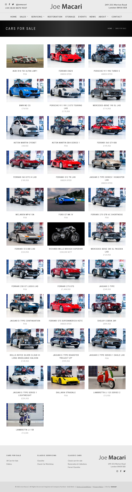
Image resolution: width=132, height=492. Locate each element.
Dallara (9, 464)
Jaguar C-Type (107, 286)
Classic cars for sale (75, 461)
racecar (114, 487)
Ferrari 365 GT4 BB (107, 143)
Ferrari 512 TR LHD (66, 177)
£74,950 (25, 109)
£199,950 (107, 146)
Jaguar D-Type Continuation (25, 321)
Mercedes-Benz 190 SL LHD (107, 105)
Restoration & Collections (77, 464)
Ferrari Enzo (66, 71)
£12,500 (25, 433)
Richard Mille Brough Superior (66, 249)
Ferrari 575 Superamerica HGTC (66, 321)
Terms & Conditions (84, 487)
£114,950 (107, 109)
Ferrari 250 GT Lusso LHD (25, 286)
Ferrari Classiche (74, 467)
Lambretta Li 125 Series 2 (106, 392)
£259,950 (25, 398)
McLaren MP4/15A (25, 214)
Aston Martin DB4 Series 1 (66, 143)
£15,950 (107, 396)
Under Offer (66, 74)
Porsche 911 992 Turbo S (107, 71)
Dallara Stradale (66, 392)
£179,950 (66, 111)
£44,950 (25, 146)
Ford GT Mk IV (66, 214)
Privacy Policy (98, 487)
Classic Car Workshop (45, 464)
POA (25, 74)
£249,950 (107, 289)
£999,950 (66, 361)
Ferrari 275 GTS (66, 286)
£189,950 (25, 180)
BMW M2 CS (25, 105)
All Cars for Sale (12, 461)
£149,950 (25, 361)
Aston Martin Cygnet (25, 143)
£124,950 (107, 255)
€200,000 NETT (66, 252)
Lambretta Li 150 (25, 430)
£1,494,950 (66, 289)
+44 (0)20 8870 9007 (16, 8)
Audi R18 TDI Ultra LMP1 (25, 71)
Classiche (40, 461)
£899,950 (107, 324)
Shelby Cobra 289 (107, 321)
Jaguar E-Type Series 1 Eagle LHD (107, 355)
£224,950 (25, 252)
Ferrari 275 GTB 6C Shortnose (107, 214)
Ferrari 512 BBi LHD (25, 249)
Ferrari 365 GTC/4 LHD (25, 177)
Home (110, 28)
